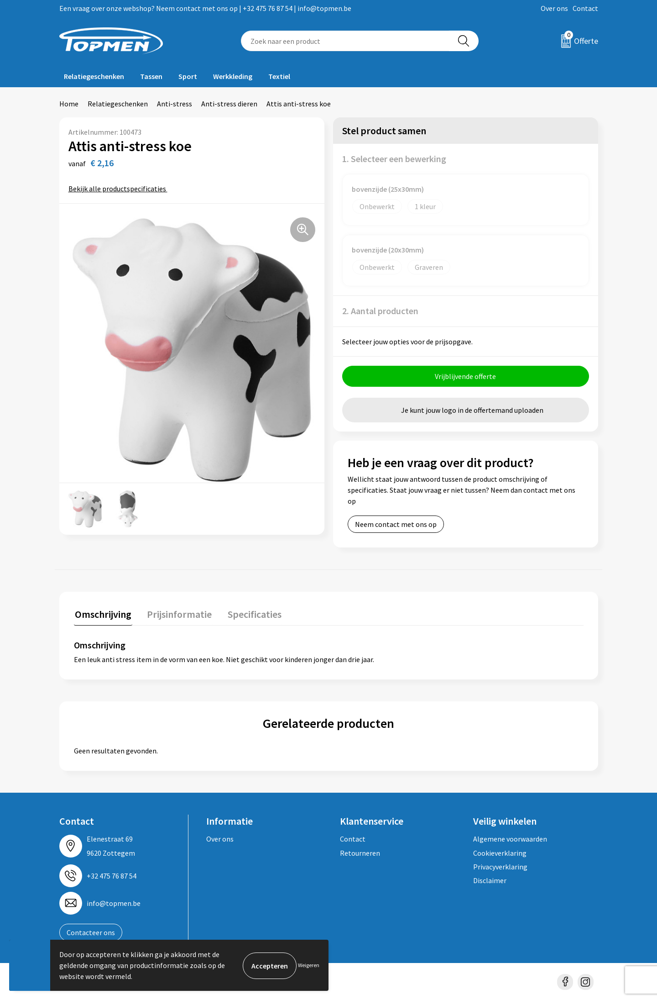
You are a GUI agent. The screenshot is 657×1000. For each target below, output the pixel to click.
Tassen (151, 76)
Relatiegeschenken (94, 76)
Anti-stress (174, 103)
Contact (585, 8)
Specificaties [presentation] (249, 613)
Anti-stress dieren (229, 103)
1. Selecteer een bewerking (394, 158)
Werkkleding (232, 76)
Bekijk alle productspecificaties (120, 188)
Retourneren (360, 851)
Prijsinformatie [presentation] (176, 613)
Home (68, 103)
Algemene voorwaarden (510, 837)
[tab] (102, 615)
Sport (187, 76)
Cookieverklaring (500, 851)
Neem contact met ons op (396, 524)
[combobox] (345, 41)
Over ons (554, 8)
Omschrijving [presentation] (102, 613)
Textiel (279, 76)
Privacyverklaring (500, 865)
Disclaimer (489, 879)
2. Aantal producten (380, 310)
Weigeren (308, 965)
